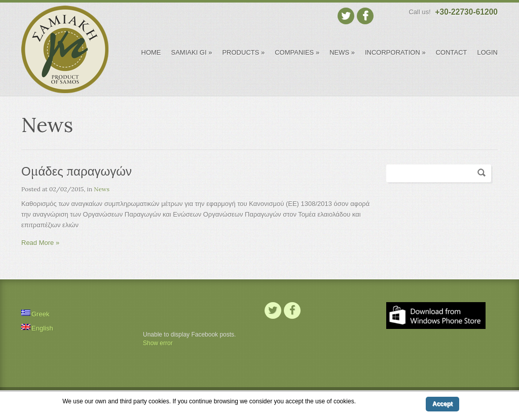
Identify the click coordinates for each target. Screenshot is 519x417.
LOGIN (487, 52)
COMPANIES (297, 52)
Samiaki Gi (191, 52)
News (101, 189)
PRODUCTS (243, 52)
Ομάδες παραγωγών (76, 171)
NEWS (342, 52)
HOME (151, 52)
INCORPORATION (395, 52)
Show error (158, 343)
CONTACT (451, 52)
